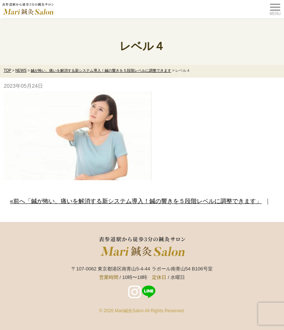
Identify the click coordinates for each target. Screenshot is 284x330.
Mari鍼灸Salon (129, 310)
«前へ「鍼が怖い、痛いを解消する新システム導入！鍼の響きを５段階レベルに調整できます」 (136, 201)
